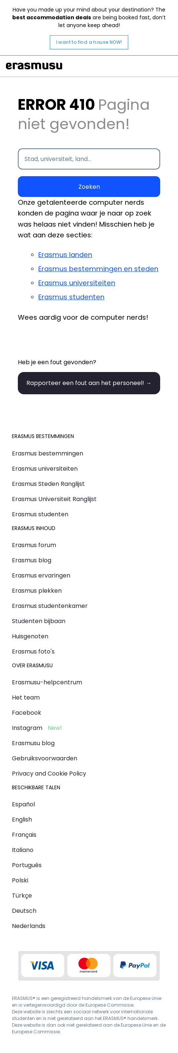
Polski (20, 880)
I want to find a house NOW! (89, 42)
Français (24, 834)
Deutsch (24, 910)
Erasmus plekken (37, 590)
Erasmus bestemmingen (47, 453)
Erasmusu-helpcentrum (47, 682)
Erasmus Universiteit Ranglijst (54, 499)
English (22, 819)
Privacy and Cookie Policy (49, 773)
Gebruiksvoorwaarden (44, 758)
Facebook (26, 712)
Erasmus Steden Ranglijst (48, 484)
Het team (26, 697)
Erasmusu (34, 66)
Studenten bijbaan (38, 621)
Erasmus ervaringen (41, 575)
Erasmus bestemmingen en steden (98, 268)
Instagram (27, 728)
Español (23, 804)
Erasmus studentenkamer (50, 606)
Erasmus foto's (33, 651)
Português (27, 865)
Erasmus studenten (71, 297)
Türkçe (22, 895)
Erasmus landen (65, 254)
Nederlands (28, 926)
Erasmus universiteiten (76, 282)
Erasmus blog (31, 560)
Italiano (22, 850)
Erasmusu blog (33, 743)
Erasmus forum (34, 545)
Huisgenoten (30, 636)
